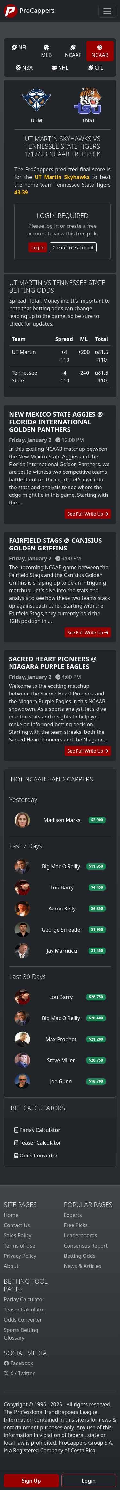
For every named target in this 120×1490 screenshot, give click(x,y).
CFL (95, 67)
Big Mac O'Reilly (61, 866)
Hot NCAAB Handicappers (52, 779)
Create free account (73, 247)
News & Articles (82, 1266)
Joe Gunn (61, 1081)
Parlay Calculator (40, 1129)
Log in (37, 247)
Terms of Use (19, 1245)
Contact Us (17, 1225)
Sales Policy (17, 1235)
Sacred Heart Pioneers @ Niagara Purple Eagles (53, 663)
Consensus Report (86, 1245)
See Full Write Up (88, 514)
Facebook (18, 1363)
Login (89, 1480)
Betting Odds (80, 1255)
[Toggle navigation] (107, 11)
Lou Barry (62, 887)
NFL (20, 47)
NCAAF (73, 51)
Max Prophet (60, 1039)
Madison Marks (62, 820)
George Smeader (62, 929)
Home (11, 1214)
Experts (73, 1214)
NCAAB (100, 51)
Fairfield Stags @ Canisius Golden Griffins (55, 544)
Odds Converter (39, 1155)
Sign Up (31, 1480)
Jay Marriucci (62, 950)
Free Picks (76, 1225)
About (11, 1266)
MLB (46, 51)
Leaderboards (80, 1235)
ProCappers (29, 11)
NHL (60, 67)
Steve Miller (61, 1060)
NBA (24, 67)
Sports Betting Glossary (21, 1333)
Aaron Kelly (62, 908)
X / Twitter (19, 1373)
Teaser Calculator (40, 1142)
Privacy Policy (20, 1255)
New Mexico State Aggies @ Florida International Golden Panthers (56, 422)
